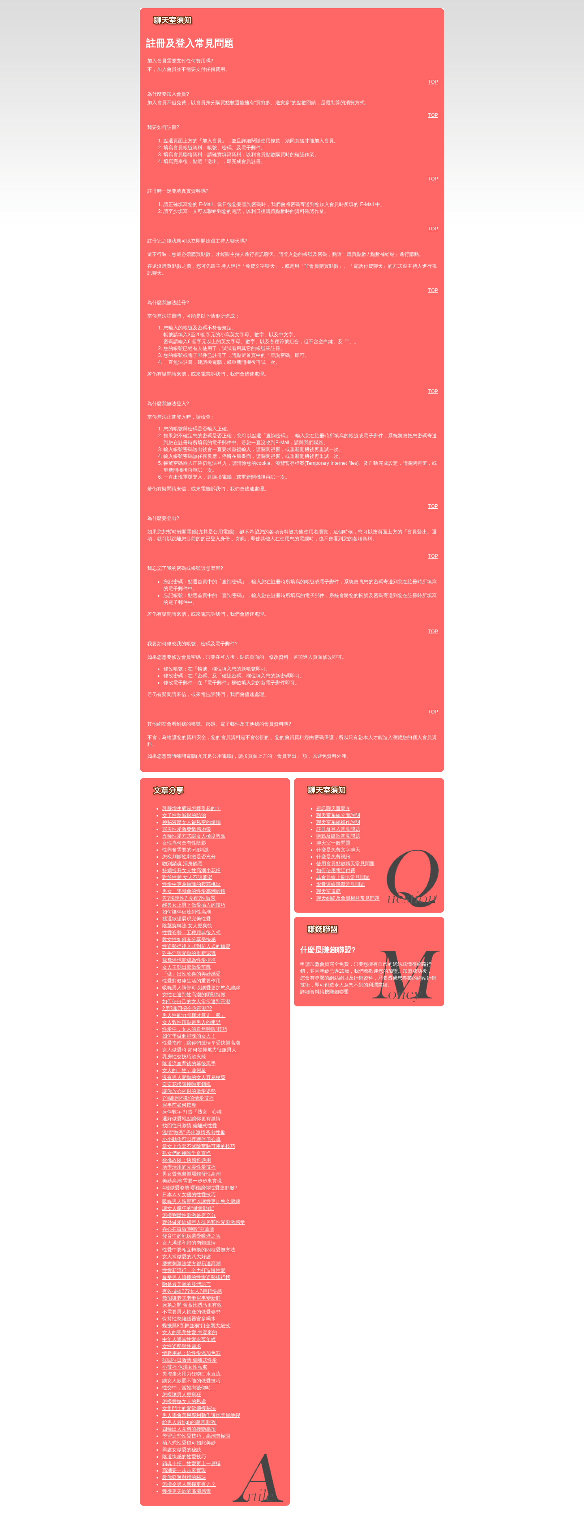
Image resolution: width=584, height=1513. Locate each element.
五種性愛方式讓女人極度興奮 (193, 836)
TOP (433, 82)
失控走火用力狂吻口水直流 (191, 1374)
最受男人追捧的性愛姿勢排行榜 (196, 1277)
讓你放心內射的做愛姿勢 (189, 1091)
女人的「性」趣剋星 (184, 1070)
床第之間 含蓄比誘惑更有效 (192, 1305)
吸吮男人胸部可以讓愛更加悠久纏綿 (201, 988)
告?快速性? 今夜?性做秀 (188, 898)
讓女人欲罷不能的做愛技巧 (191, 1381)
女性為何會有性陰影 (184, 843)
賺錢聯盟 (339, 992)
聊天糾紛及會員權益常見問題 (348, 898)
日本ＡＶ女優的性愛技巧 (189, 1194)
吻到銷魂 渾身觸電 (182, 863)
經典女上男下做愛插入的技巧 (193, 905)
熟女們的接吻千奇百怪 (186, 1153)
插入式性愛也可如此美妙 (189, 1443)
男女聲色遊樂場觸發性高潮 (191, 1174)
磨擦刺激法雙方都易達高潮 (191, 1263)
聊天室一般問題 (333, 843)
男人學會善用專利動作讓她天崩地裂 (201, 1415)
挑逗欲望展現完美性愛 (186, 919)
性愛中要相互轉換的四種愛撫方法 (198, 1250)
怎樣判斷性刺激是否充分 (189, 857)
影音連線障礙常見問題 (340, 884)
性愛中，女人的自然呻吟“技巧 (194, 1029)
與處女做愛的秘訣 (181, 1450)
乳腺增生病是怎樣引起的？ (191, 808)
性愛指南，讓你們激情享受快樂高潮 (201, 1043)
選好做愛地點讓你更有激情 (191, 1119)
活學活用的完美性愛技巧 (189, 1167)
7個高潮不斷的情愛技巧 (188, 1098)
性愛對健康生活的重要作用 (191, 981)
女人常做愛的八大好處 (186, 1256)
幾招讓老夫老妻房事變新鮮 (191, 1298)
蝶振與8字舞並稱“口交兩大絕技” (197, 1325)
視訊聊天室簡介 (333, 808)
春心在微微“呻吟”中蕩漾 (188, 1229)
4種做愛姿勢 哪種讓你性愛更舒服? (199, 1188)
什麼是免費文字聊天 (338, 850)
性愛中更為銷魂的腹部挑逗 (191, 884)
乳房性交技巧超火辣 (184, 1057)
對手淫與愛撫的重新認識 (189, 953)
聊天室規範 (328, 891)
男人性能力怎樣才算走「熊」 (193, 1015)
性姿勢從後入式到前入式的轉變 (196, 946)
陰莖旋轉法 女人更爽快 (187, 925)
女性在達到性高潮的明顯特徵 (193, 994)
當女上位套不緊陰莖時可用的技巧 (198, 1146)
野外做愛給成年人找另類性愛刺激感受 (203, 1222)
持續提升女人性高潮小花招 (191, 870)
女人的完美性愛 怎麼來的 (189, 1332)
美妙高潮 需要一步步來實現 (192, 1181)
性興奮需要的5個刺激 (185, 850)
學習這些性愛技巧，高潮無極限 (196, 1436)
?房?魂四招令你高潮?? (187, 1008)
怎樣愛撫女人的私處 (184, 1401)
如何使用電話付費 (335, 870)
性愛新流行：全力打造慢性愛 (193, 1270)
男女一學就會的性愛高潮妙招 (193, 891)
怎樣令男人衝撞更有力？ (189, 1484)
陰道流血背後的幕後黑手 (189, 1063)
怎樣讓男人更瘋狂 (181, 1394)
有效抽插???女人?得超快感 (192, 1291)
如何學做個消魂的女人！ (189, 1036)
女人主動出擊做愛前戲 (186, 967)
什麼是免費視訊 (333, 857)
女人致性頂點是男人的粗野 (191, 1022)
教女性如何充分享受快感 (189, 939)
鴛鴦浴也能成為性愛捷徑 (189, 960)
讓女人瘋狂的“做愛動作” (188, 1208)
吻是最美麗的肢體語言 (186, 1284)
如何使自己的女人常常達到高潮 (196, 1001)
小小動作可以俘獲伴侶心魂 (191, 1139)
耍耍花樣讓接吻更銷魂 (186, 1084)
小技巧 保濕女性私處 (184, 1367)
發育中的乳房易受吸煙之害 (191, 1236)
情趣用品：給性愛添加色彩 (191, 1353)
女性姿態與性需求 (181, 1346)
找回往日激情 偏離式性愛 (189, 1125)
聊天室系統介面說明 (338, 815)
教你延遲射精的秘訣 (184, 1477)
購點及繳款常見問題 (338, 836)
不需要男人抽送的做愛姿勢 (191, 1312)
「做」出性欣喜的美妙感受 (191, 974)
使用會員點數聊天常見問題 (345, 863)
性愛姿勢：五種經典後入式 (191, 932)
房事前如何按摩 (179, 1105)
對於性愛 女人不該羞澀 (187, 877)
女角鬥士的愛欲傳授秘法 (189, 1408)
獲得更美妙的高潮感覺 (186, 1491)
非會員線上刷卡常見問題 (343, 877)
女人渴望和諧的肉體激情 (189, 1243)
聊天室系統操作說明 (338, 822)
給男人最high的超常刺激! (189, 1422)
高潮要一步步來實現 (184, 1470)
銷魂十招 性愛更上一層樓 (191, 1463)
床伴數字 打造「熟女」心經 (192, 1112)
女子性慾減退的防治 (184, 815)
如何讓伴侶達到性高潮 (186, 912)
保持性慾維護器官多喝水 (189, 1319)
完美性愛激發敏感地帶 (186, 829)
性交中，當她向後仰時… (189, 1387)
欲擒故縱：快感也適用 (186, 1160)
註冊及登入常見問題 (338, 829)
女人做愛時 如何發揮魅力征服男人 (199, 1050)
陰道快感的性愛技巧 (184, 1456)
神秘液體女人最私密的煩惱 (191, 822)
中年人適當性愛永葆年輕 (189, 1339)
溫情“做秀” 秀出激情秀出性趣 (193, 1132)
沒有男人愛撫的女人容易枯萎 (193, 1077)
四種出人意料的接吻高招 (189, 1429)
